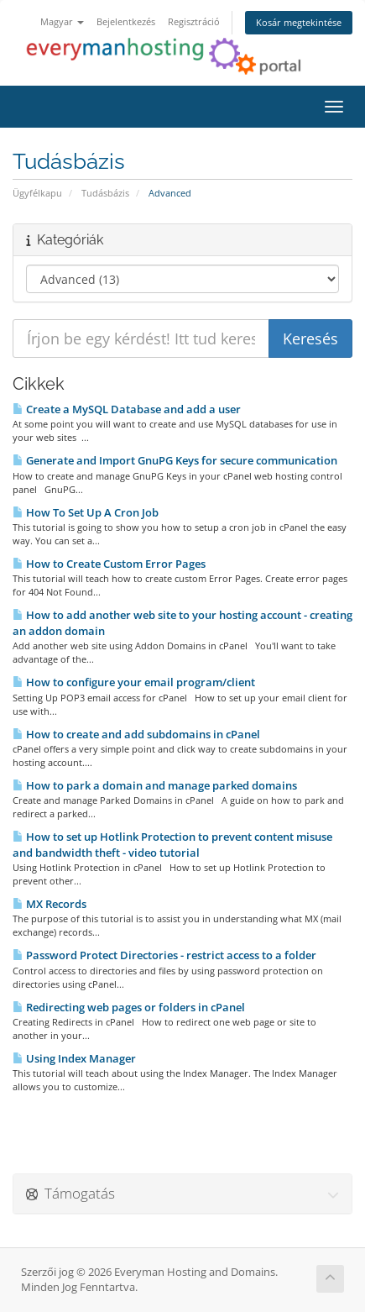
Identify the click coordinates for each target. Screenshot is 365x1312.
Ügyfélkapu (37, 192)
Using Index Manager (74, 1058)
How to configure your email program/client (134, 682)
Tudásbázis (105, 192)
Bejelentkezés (125, 21)
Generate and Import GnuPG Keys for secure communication (175, 460)
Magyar (62, 21)
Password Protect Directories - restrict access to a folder (164, 955)
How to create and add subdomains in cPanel (136, 734)
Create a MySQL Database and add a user (127, 409)
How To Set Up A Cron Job (86, 512)
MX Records (49, 903)
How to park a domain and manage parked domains (155, 785)
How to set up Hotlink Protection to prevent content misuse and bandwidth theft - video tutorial (172, 844)
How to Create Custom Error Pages (109, 563)
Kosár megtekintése (299, 22)
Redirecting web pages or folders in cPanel (129, 1007)
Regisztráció (194, 21)
